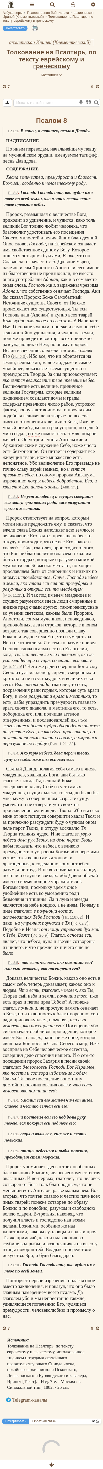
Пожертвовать (15, 28)
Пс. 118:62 (72, 917)
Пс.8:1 (13, 131)
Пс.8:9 (13, 1151)
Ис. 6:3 (19, 356)
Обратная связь (44, 1421)
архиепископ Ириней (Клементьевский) (50, 42)
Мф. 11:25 (13, 595)
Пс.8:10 (14, 1265)
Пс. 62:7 (80, 923)
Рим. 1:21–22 (62, 743)
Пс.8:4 (13, 753)
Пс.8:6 (13, 1100)
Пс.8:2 (13, 193)
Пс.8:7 (13, 1117)
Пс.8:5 (13, 963)
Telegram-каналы (29, 1400)
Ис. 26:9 (39, 935)
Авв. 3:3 (69, 487)
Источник (51, 75)
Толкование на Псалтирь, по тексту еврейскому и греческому (51, 59)
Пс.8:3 (13, 497)
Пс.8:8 (13, 1134)
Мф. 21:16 (13, 666)
